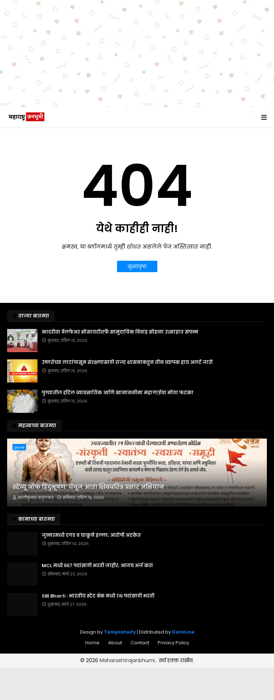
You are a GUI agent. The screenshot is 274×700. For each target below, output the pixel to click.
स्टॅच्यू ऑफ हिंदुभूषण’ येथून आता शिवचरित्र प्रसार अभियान (88, 487)
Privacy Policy (173, 642)
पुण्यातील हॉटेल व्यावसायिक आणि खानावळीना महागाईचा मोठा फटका (117, 393)
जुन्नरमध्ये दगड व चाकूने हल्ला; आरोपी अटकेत (91, 535)
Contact (140, 642)
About (115, 642)
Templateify (120, 632)
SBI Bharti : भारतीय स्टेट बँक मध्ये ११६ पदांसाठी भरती (98, 596)
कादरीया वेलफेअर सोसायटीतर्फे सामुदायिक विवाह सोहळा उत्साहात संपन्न (120, 332)
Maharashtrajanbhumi (128, 660)
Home (92, 642)
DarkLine (183, 632)
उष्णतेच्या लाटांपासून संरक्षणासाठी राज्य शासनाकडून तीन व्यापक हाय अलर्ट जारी (127, 362)
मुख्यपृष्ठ (137, 266)
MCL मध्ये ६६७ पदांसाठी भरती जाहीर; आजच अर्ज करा (97, 565)
